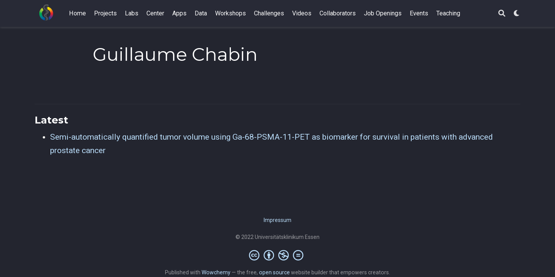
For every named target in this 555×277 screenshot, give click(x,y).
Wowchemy (216, 272)
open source (274, 272)
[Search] (501, 13)
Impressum (277, 220)
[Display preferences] (516, 13)
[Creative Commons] (277, 255)
